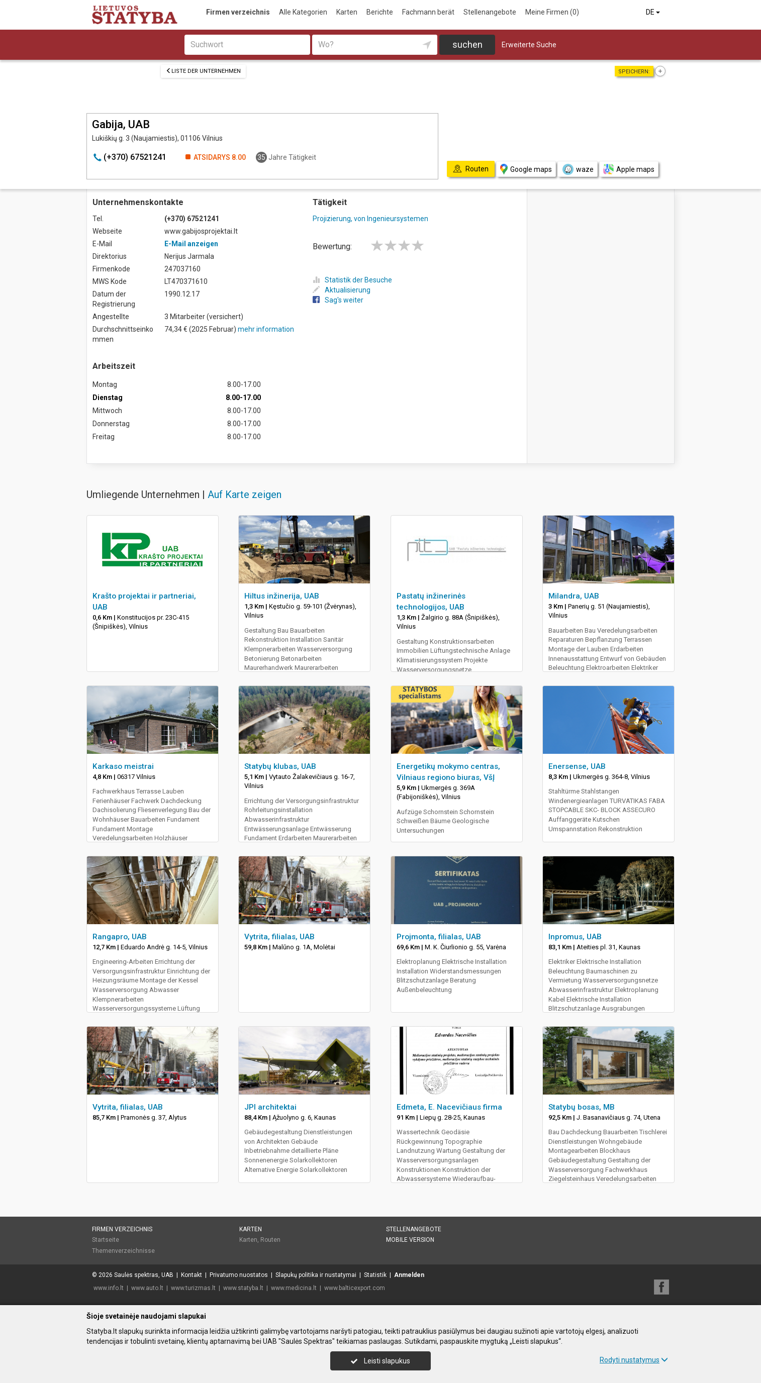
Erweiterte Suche (529, 45)
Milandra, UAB (573, 596)
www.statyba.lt (243, 1288)
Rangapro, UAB (119, 936)
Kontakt (191, 1274)
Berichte (379, 12)
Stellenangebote (489, 12)
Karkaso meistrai (123, 766)
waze (577, 169)
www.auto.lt (147, 1288)
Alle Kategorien (303, 12)
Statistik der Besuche (352, 280)
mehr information (266, 329)
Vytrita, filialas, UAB (279, 936)
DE (653, 12)
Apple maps (628, 169)
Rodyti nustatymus (634, 1360)
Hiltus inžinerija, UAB (281, 596)
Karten (346, 12)
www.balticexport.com (354, 1288)
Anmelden (409, 1274)
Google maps (526, 169)
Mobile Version (410, 1239)
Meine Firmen (552, 12)
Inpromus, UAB (575, 936)
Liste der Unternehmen (203, 71)
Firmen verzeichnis (238, 12)
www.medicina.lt (294, 1288)
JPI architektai (270, 1107)
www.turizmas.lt (193, 1288)
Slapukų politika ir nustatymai (315, 1274)
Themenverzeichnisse (123, 1250)
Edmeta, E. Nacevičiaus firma (449, 1107)
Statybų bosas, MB (581, 1107)
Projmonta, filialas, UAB (439, 936)
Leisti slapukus (380, 1361)
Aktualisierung (341, 290)
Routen (270, 1239)
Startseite (105, 1239)
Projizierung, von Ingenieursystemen (370, 219)
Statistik (375, 1274)
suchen (467, 44)
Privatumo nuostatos (239, 1274)
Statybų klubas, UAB (280, 766)
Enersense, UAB (577, 766)
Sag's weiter (338, 300)
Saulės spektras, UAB (143, 1274)
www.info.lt (108, 1288)
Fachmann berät (428, 12)
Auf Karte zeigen (244, 494)
